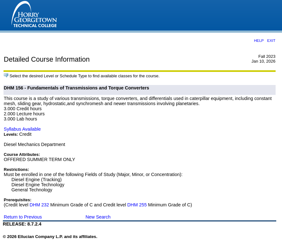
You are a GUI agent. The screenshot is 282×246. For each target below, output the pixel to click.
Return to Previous (23, 216)
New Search (97, 216)
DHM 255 (137, 204)
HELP (258, 40)
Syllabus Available (22, 129)
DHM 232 (39, 204)
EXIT (271, 40)
